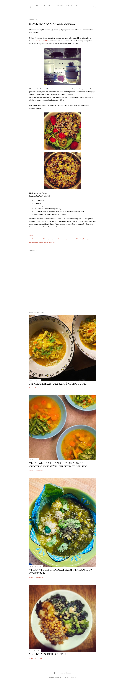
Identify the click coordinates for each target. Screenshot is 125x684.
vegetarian (47, 242)
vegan (41, 242)
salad (36, 242)
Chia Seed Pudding (42, 41)
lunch (74, 239)
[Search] (94, 6)
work (53, 242)
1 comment (38, 658)
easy (54, 239)
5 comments (39, 577)
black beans (38, 239)
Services (59, 6)
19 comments (39, 388)
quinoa (31, 242)
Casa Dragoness (73, 6)
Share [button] (31, 236)
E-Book (50, 6)
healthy (62, 239)
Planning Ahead (81, 239)
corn (50, 239)
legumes (68, 239)
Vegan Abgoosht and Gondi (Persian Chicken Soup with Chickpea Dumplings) (59, 464)
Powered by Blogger (62, 673)
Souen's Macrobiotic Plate (49, 654)
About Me (40, 6)
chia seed (46, 239)
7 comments (39, 471)
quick (90, 239)
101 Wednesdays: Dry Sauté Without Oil (57, 383)
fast (58, 239)
